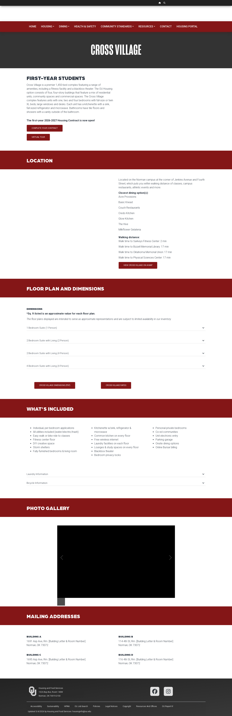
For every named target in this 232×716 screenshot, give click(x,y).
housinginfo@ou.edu (81, 711)
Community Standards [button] (116, 26)
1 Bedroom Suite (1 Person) (115, 328)
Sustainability (53, 706)
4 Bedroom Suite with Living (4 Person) (115, 366)
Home (32, 26)
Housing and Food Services (51, 688)
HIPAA (66, 706)
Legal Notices (111, 706)
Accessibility (36, 706)
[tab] (116, 326)
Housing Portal (187, 26)
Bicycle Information (115, 483)
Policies (96, 706)
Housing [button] (46, 26)
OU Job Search (81, 706)
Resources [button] (145, 26)
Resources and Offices (146, 706)
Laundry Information (115, 474)
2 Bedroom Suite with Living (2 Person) (115, 340)
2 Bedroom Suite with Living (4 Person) (115, 353)
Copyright (127, 706)
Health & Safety (85, 26)
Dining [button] (63, 26)
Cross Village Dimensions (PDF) (54, 385)
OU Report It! (167, 706)
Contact (166, 26)
